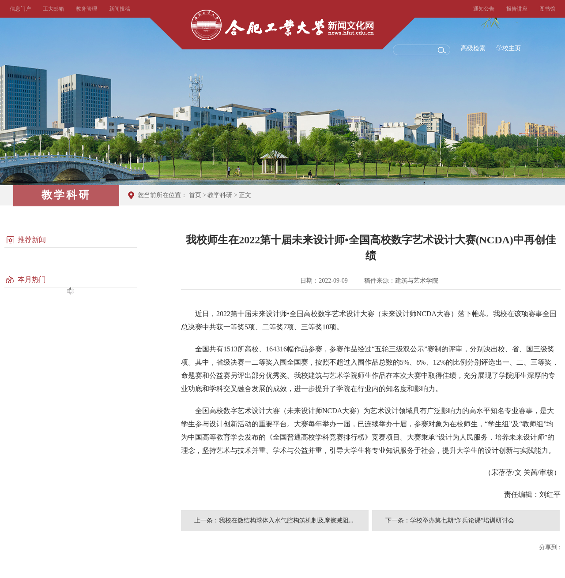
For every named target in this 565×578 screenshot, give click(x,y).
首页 (195, 195)
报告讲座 (516, 9)
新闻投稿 (119, 9)
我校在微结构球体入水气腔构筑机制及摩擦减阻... (286, 520)
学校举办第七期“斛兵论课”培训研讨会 (462, 520)
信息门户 (20, 9)
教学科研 (219, 195)
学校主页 (508, 48)
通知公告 (483, 9)
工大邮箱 (53, 9)
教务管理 (86, 9)
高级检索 (473, 48)
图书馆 (547, 9)
